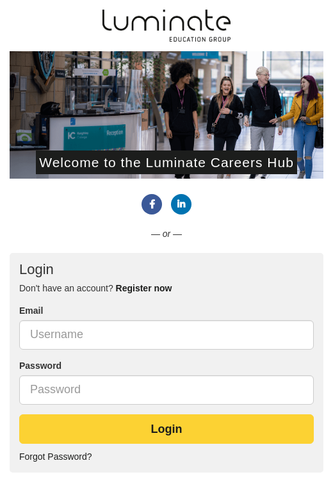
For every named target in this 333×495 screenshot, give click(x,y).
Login (167, 429)
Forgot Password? (55, 456)
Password (40, 366)
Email (31, 310)
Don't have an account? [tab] (95, 288)
